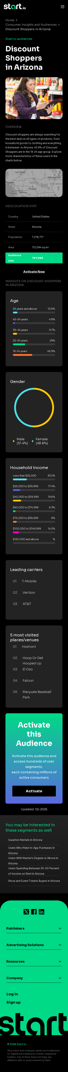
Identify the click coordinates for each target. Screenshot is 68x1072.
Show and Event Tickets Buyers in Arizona (34, 880)
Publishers (15, 928)
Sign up (13, 1002)
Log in (12, 994)
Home (9, 20)
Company (14, 978)
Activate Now (34, 272)
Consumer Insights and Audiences (31, 25)
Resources (15, 962)
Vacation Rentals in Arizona (25, 840)
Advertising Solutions (25, 945)
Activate (34, 791)
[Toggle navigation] (61, 6)
